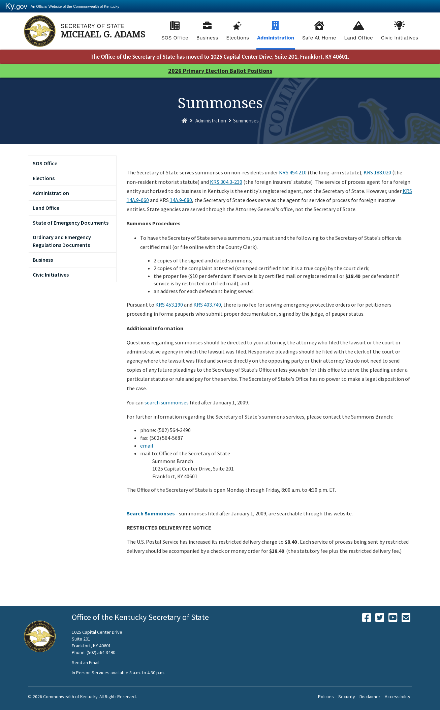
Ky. (16, 5)
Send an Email (85, 662)
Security (346, 696)
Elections (237, 38)
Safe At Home (319, 38)
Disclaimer (369, 696)
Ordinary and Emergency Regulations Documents (62, 241)
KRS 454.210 (293, 172)
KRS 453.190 (169, 304)
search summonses (167, 402)
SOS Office (174, 38)
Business (207, 38)
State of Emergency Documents (70, 222)
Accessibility (397, 696)
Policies (326, 696)
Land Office (358, 38)
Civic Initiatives (399, 38)
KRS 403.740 (207, 304)
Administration (275, 38)
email (146, 445)
